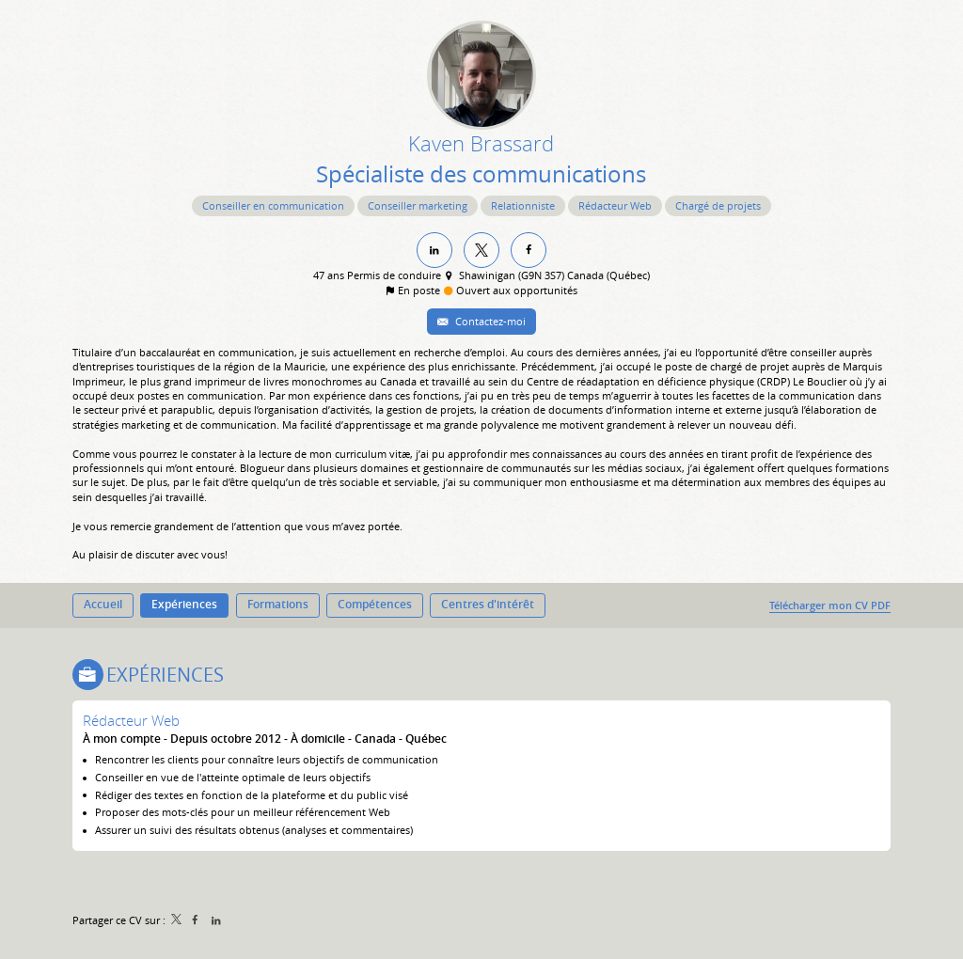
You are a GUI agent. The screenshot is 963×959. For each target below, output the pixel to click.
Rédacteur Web (131, 720)
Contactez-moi (489, 321)
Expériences (165, 674)
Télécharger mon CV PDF (830, 605)
